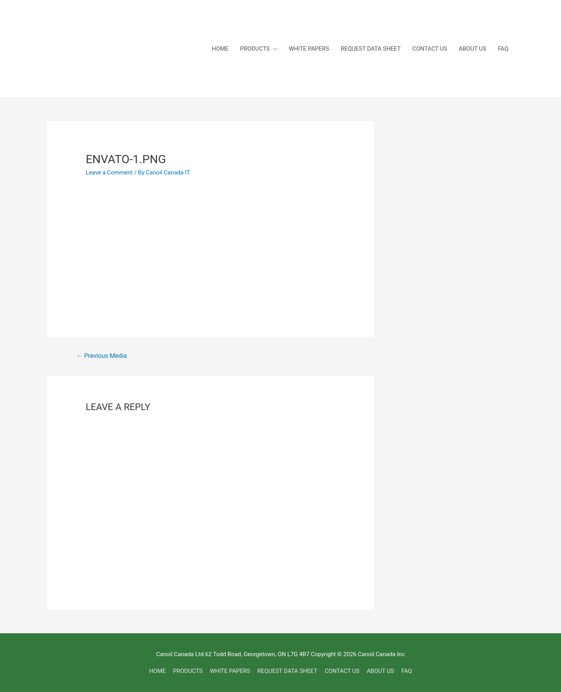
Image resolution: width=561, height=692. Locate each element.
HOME (220, 48)
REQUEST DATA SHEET (371, 48)
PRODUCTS (255, 48)
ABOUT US (472, 48)
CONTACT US (430, 48)
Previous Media (101, 355)
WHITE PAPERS (309, 48)
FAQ (503, 48)
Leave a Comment (109, 172)
